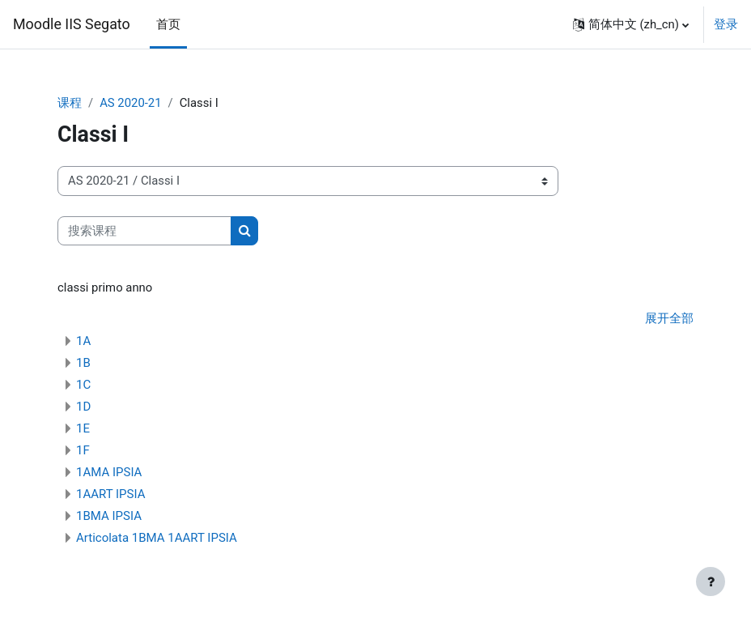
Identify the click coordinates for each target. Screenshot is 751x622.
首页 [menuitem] (168, 24)
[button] (631, 24)
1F (83, 450)
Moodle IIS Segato (71, 23)
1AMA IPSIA (109, 472)
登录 (726, 24)
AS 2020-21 (130, 103)
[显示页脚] (710, 581)
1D (83, 406)
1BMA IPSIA (109, 516)
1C (83, 384)
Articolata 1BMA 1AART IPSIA (156, 537)
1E (83, 428)
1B (83, 363)
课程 (69, 103)
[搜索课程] (144, 230)
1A (83, 341)
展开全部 (669, 318)
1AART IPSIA (110, 494)
